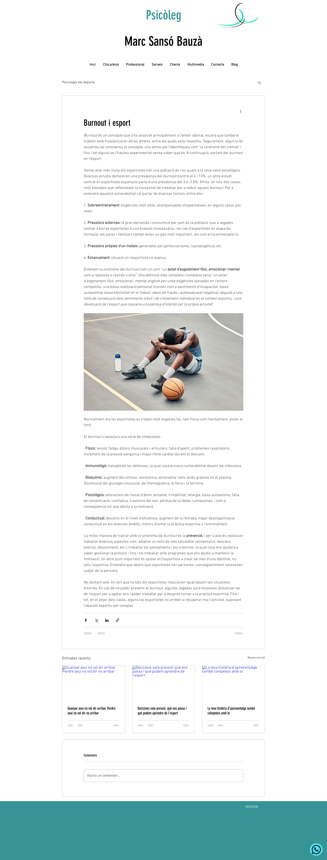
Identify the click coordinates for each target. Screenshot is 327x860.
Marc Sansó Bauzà (163, 41)
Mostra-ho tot (256, 658)
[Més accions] (240, 111)
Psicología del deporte (78, 82)
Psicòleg (163, 15)
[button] (259, 82)
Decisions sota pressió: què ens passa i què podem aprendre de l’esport (162, 710)
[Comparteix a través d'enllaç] (117, 620)
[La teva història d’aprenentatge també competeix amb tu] (233, 683)
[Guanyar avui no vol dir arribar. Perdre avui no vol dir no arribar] (93, 683)
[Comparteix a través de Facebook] (86, 620)
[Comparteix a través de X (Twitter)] (96, 620)
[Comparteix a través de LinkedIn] (107, 620)
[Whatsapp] (316, 849)
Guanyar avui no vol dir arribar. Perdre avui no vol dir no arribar (91, 710)
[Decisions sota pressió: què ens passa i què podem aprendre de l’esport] (163, 683)
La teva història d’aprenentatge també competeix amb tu (231, 710)
